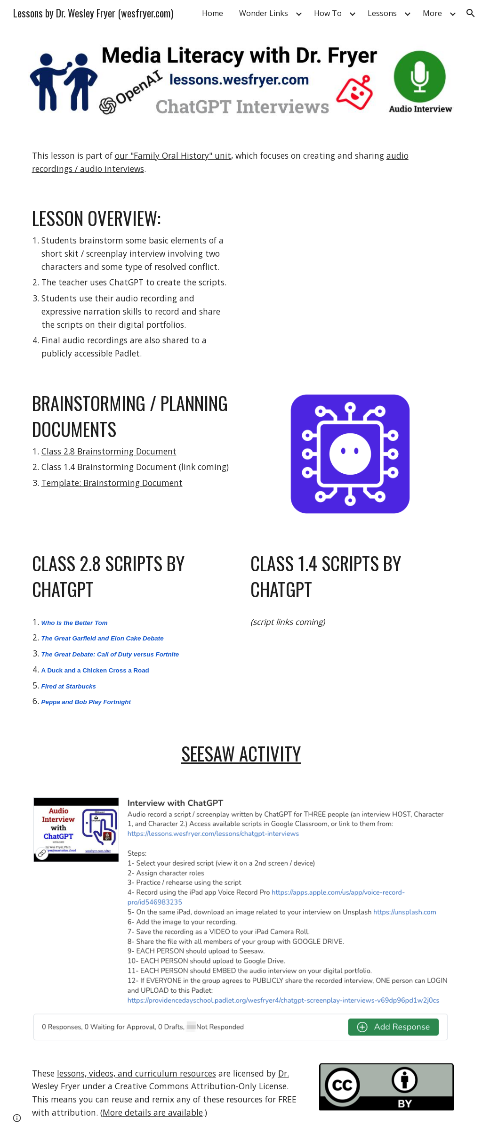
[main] (241, 162)
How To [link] (328, 13)
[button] (470, 13)
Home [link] (212, 13)
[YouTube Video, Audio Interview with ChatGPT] (350, 272)
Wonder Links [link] (263, 13)
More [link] (432, 13)
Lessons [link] (382, 13)
